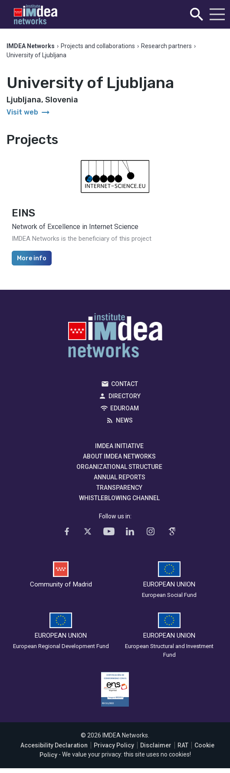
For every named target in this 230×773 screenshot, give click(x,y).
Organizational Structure (119, 466)
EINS (23, 213)
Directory (124, 396)
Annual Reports (119, 477)
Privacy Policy (114, 745)
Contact (124, 383)
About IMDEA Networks (119, 456)
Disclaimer (155, 745)
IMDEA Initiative (119, 445)
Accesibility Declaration (54, 745)
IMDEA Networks (115, 337)
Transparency (119, 487)
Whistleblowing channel (119, 498)
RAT (182, 745)
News (124, 420)
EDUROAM (124, 408)
